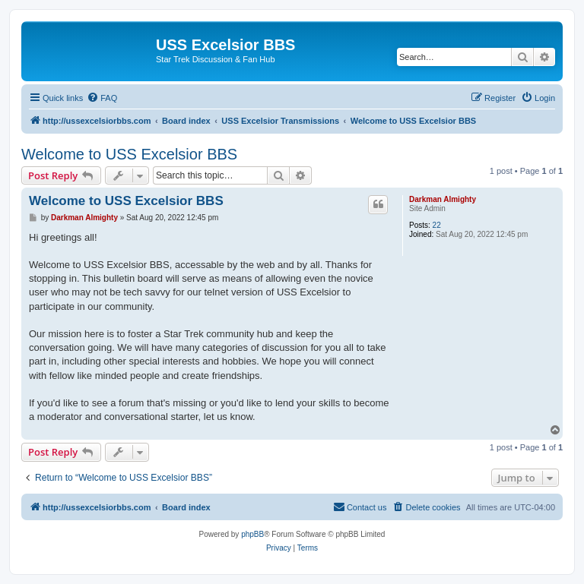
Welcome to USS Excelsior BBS (129, 154)
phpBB (252, 534)
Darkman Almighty (442, 199)
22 (437, 225)
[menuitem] (102, 98)
